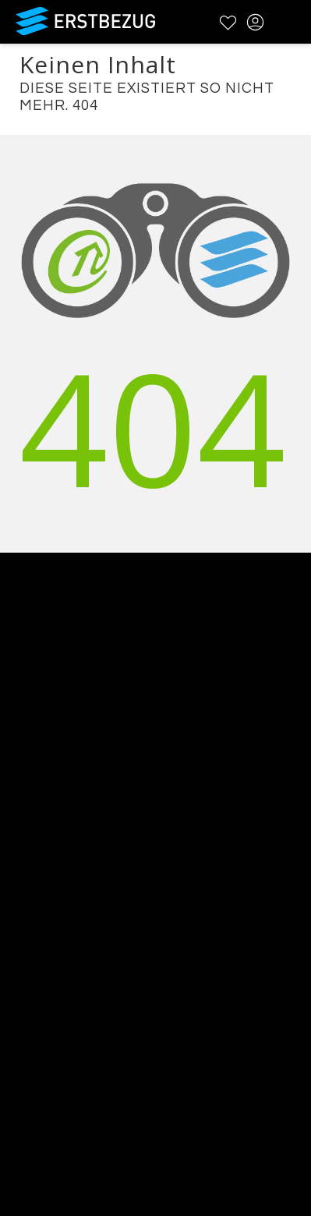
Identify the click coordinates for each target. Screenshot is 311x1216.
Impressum (35, 992)
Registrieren (37, 1092)
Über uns (28, 770)
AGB (13, 951)
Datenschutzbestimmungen (85, 972)
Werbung (29, 811)
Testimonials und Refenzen (83, 831)
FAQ (13, 931)
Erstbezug (86, 21)
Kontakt (24, 791)
